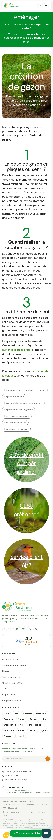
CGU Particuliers (26, 801)
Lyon (16, 713)
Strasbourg (10, 724)
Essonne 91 (19, 736)
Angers (7, 736)
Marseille (27, 713)
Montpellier (35, 724)
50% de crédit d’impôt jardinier (26, 463)
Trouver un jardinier (11, 677)
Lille (44, 719)
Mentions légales (10, 801)
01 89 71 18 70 (10, 775)
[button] (6, 835)
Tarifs (4, 688)
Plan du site (13, 808)
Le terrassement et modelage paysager (24, 390)
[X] (29, 628)
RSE (4, 808)
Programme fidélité (11, 700)
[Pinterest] (35, 628)
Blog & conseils (9, 694)
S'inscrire (47, 758)
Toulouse (9, 719)
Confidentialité (28, 805)
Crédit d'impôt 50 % (12, 683)
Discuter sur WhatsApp (14, 779)
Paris (6, 713)
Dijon (43, 730)
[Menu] (46, 5)
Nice (22, 724)
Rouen (21, 730)
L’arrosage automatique (16, 416)
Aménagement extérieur (14, 665)
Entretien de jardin (11, 659)
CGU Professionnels (11, 805)
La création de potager (16, 429)
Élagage (6, 671)
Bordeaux (41, 713)
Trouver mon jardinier (26, 833)
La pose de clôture (14, 396)
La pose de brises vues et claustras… (23, 403)
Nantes (21, 719)
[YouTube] (23, 628)
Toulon (32, 730)
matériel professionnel (16, 350)
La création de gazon (15, 422)
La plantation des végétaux (18, 409)
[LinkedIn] (17, 628)
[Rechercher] (40, 5)
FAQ (37, 805)
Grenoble (9, 730)
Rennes (33, 719)
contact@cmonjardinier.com (17, 771)
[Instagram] (11, 628)
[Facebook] (4, 628)
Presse (44, 805)
